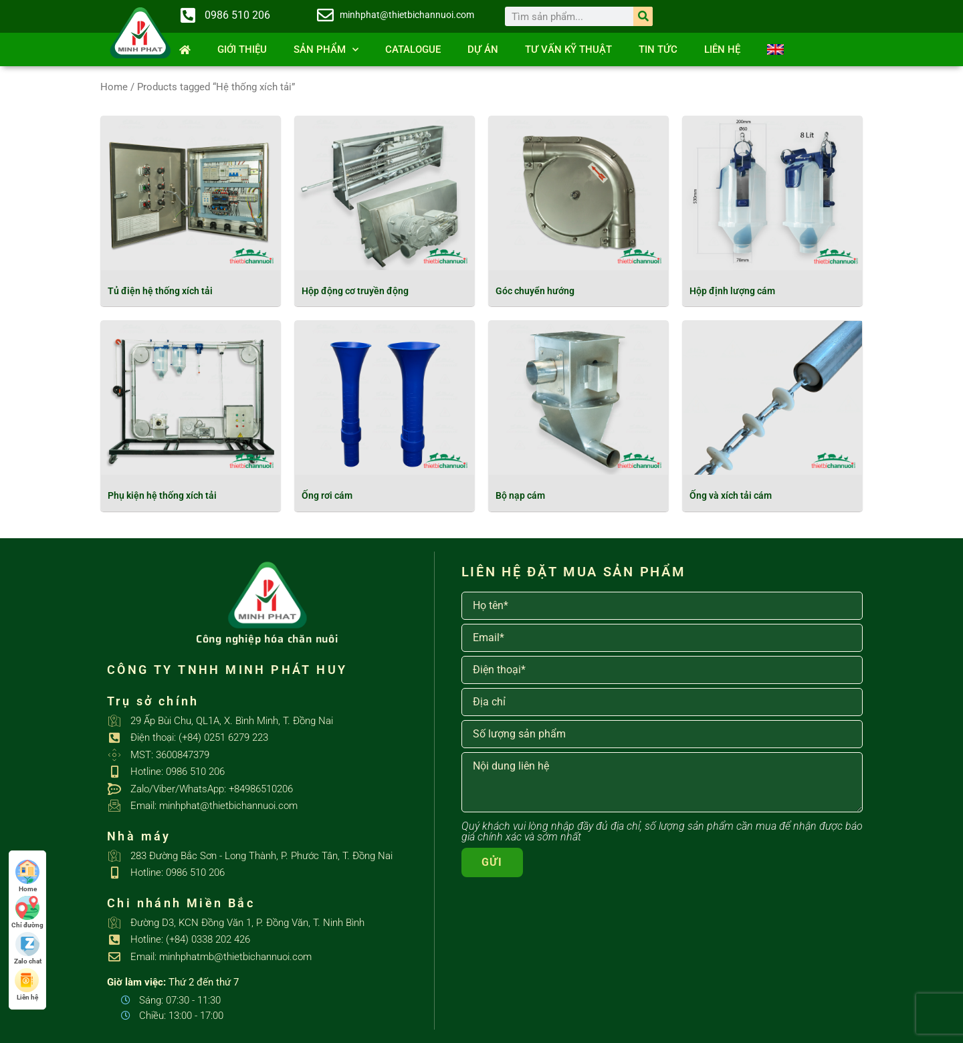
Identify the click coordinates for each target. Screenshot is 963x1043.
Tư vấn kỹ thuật (568, 49)
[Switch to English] (775, 49)
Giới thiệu (242, 49)
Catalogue (413, 49)
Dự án (482, 49)
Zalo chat (27, 948)
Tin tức (658, 49)
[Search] (643, 16)
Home (114, 87)
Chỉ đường (27, 912)
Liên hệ (722, 49)
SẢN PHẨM (326, 49)
